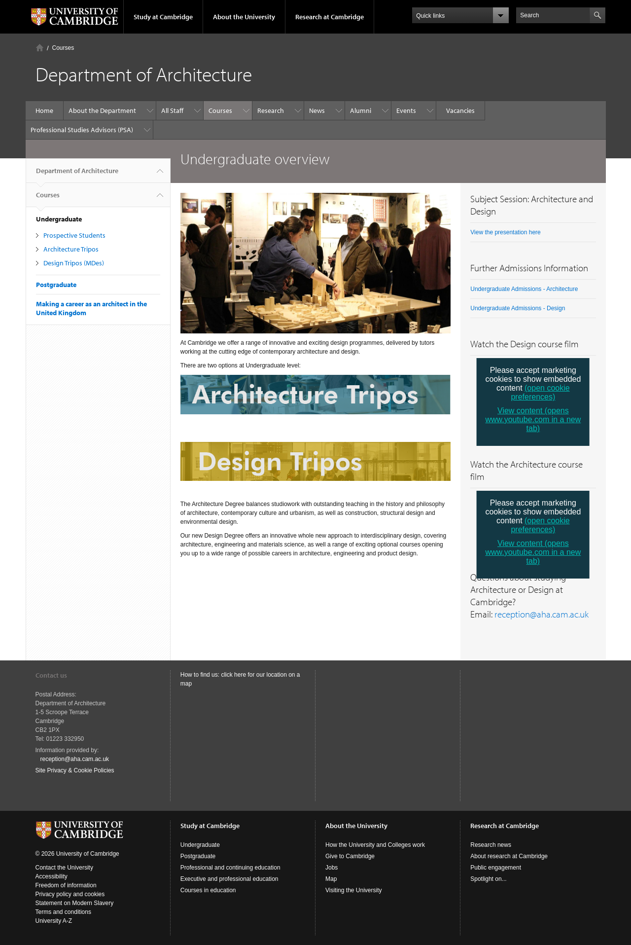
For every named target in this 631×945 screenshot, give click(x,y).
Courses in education (208, 890)
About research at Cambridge (509, 856)
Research (270, 110)
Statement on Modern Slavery (74, 903)
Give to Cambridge (350, 856)
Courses (63, 47)
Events (406, 110)
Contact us (51, 675)
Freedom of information (66, 885)
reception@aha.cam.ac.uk (541, 614)
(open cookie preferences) (540, 392)
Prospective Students (74, 235)
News (317, 110)
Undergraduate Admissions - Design (517, 308)
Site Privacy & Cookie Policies (74, 770)
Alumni (360, 110)
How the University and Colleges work (375, 844)
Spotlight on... (488, 878)
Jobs (331, 867)
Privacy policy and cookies (70, 894)
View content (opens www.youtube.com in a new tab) (533, 419)
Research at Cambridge (329, 16)
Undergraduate (200, 844)
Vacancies (460, 110)
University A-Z (53, 920)
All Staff (172, 110)
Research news (490, 844)
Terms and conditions (63, 912)
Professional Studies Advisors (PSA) (82, 129)
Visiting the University (353, 890)
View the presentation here (505, 232)
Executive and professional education (229, 878)
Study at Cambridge (163, 16)
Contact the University (64, 867)
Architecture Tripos (71, 249)
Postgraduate (56, 284)
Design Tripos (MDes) (73, 262)
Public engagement (495, 867)
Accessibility (51, 876)
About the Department (102, 110)
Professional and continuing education (230, 867)
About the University (244, 16)
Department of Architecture (77, 174)
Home (39, 47)
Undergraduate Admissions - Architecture (524, 289)
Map (331, 878)
